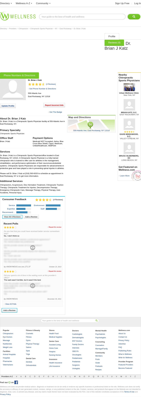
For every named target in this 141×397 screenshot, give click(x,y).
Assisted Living (55, 345)
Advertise (122, 344)
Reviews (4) (114, 42)
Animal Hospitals (9, 354)
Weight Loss (7, 347)
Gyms (28, 340)
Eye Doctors (7, 337)
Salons (28, 347)
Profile (111, 36)
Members (99, 356)
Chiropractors (8, 334)
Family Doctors (78, 344)
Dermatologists (78, 338)
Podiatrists (76, 362)
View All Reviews (12, 217)
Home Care (53, 348)
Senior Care (54, 341)
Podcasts (98, 366)
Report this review (55, 227)
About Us (121, 334)
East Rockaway (66, 29)
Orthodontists (31, 365)
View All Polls (10, 304)
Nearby (129, 77)
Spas (28, 351)
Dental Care (31, 358)
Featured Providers (125, 365)
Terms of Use (129, 392)
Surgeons (76, 365)
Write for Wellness (125, 358)
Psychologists (100, 338)
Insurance (53, 359)
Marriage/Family (101, 349)
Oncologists (76, 355)
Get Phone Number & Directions (42, 89)
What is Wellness (125, 354)
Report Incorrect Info (54, 105)
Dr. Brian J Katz (80, 29)
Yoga (28, 354)
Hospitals (6, 358)
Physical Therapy (32, 344)
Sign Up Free (122, 3)
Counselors (99, 345)
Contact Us (122, 337)
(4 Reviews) (51, 84)
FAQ (120, 347)
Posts (97, 359)
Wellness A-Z (23, 3)
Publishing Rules (124, 351)
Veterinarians (8, 365)
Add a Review (31, 217)
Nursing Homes (55, 355)
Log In (137, 3)
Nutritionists (7, 344)
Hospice (52, 352)
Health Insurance (55, 363)
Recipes (98, 370)
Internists (75, 348)
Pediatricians (77, 358)
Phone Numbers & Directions (19, 75)
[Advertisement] (39, 52)
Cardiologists (77, 334)
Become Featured (125, 368)
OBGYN (75, 351)
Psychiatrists (100, 334)
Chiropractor (24, 29)
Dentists (29, 362)
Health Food (53, 334)
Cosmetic (29, 334)
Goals (97, 363)
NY (56, 29)
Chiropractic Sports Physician (41, 29)
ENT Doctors (77, 341)
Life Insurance (54, 366)
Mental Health (101, 331)
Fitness (29, 337)
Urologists (76, 369)
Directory (5, 3)
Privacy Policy (123, 340)
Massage (6, 340)
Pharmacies (7, 361)
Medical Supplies (55, 337)
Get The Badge (55, 112)
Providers (13, 29)
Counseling (100, 342)
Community (42, 3)
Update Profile (8, 106)
